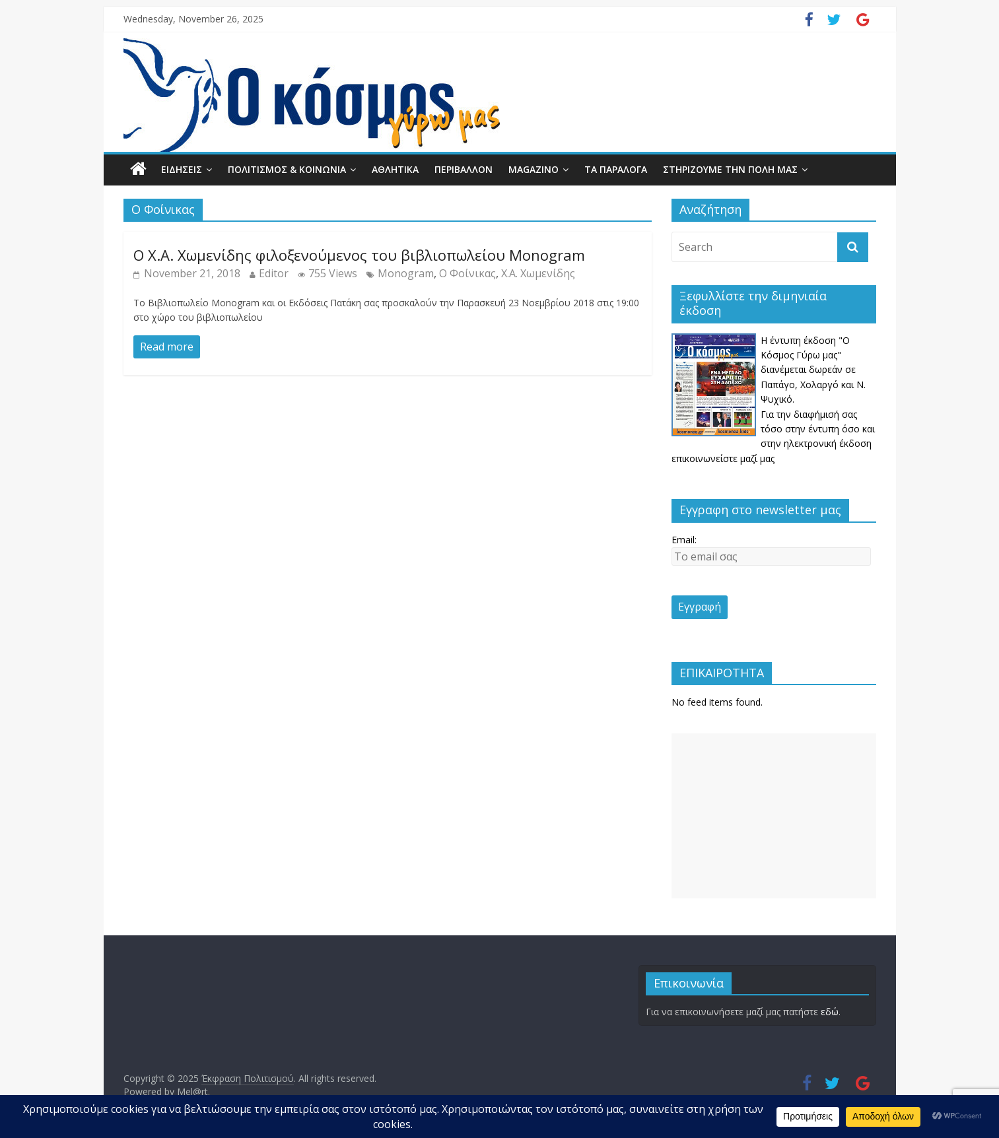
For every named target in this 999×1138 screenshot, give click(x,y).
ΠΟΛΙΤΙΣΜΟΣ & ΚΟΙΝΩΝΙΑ (287, 169)
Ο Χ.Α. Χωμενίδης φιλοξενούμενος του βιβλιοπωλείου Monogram (359, 255)
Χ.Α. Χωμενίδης (538, 273)
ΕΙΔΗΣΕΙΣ (181, 169)
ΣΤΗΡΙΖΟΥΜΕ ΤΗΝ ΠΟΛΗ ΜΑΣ (730, 169)
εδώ (830, 1011)
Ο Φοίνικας (467, 273)
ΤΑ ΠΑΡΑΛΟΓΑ (615, 169)
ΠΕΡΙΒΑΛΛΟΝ (463, 169)
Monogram (406, 273)
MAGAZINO (533, 169)
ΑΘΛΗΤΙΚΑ (395, 169)
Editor (274, 273)
